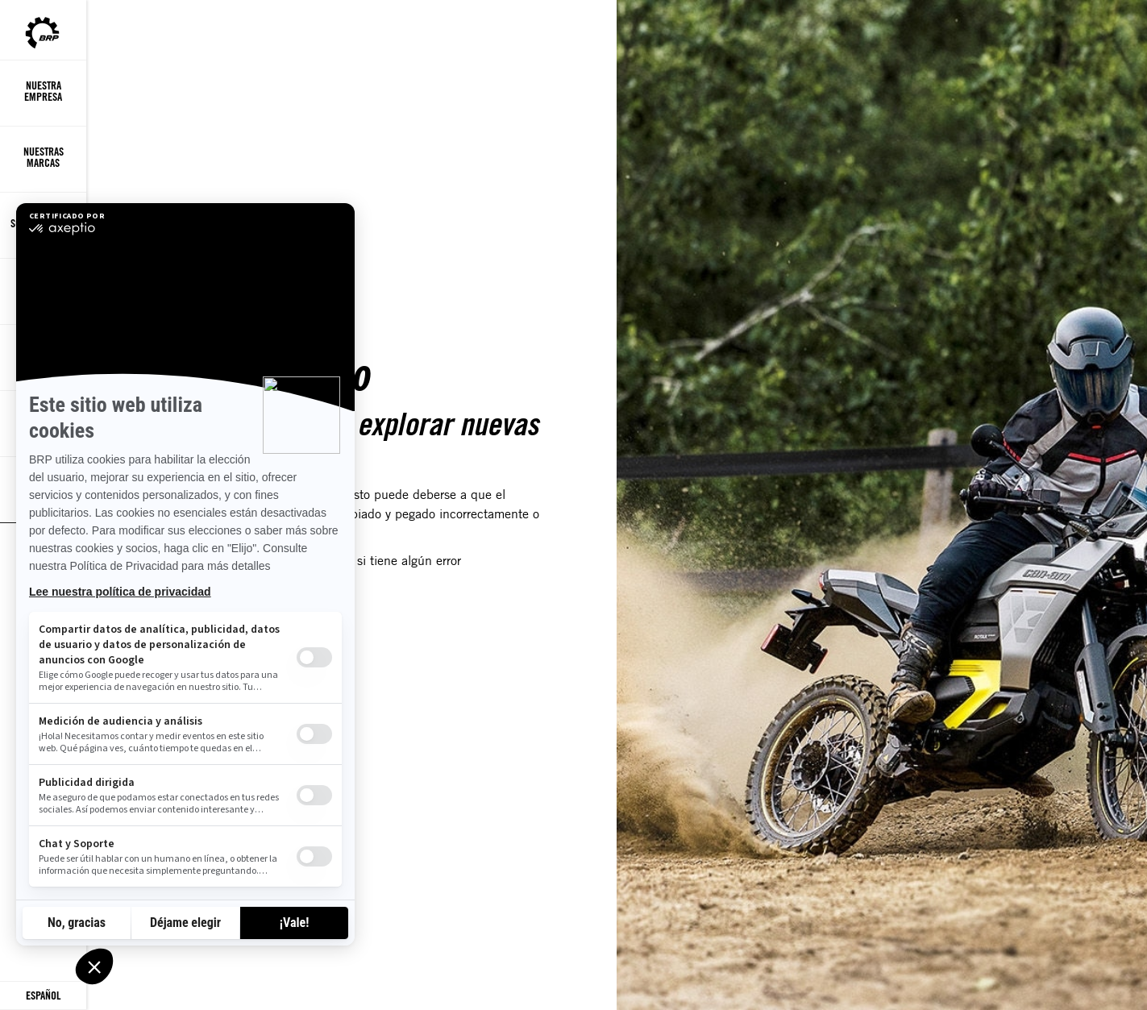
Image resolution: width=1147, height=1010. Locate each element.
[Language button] (43, 996)
